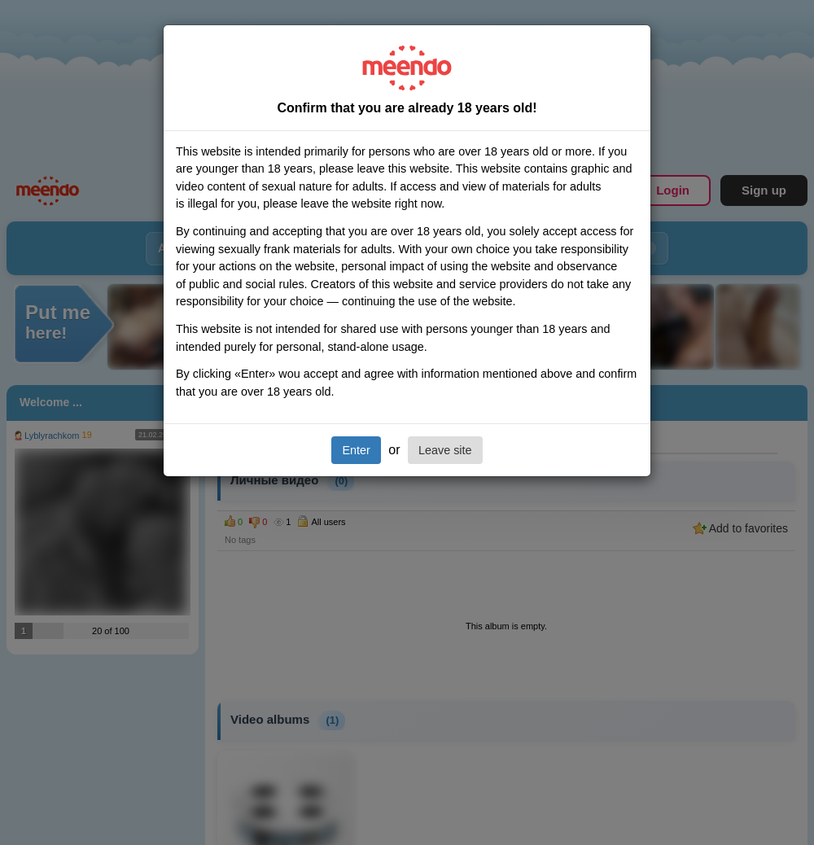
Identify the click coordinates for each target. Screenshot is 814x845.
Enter (356, 450)
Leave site (445, 450)
